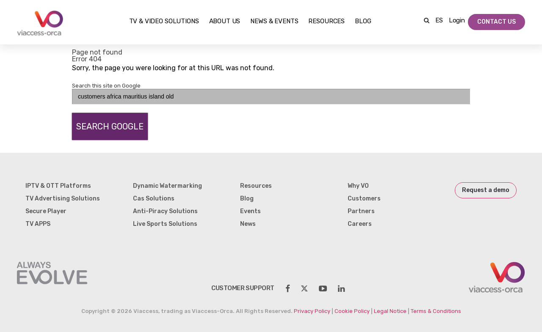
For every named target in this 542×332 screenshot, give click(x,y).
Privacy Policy (312, 311)
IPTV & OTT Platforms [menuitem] (58, 185)
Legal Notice (390, 311)
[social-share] (287, 289)
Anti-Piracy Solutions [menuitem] (165, 211)
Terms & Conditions (436, 311)
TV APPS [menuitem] (37, 224)
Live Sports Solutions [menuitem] (165, 224)
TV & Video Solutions (164, 21)
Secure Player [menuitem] (45, 211)
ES (439, 20)
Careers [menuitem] (360, 224)
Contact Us (496, 21)
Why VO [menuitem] (358, 185)
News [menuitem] (248, 224)
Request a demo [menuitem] (485, 190)
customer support (242, 288)
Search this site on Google (106, 85)
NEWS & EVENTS (274, 21)
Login (457, 20)
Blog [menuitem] (247, 198)
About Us (225, 21)
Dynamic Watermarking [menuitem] (167, 185)
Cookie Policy (352, 311)
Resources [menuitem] (256, 185)
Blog (363, 21)
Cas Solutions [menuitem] (153, 198)
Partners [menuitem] (361, 211)
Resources (326, 21)
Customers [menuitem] (364, 198)
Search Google (110, 126)
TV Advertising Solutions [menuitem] (62, 198)
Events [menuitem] (250, 211)
